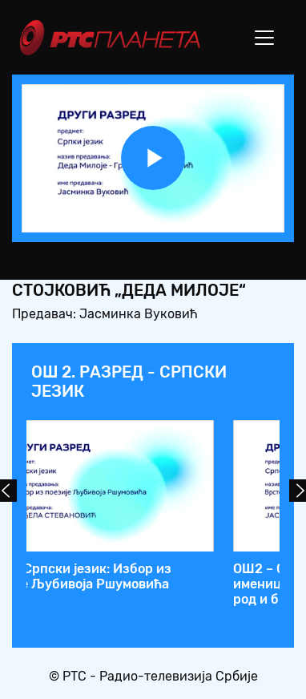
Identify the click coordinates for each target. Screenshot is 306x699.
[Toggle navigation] (264, 38)
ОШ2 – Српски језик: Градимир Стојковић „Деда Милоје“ (167, 576)
